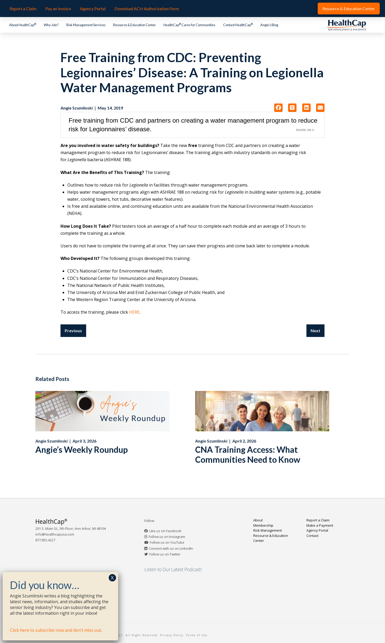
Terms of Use (196, 635)
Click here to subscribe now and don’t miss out (55, 630)
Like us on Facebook (165, 530)
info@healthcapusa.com (54, 534)
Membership (263, 525)
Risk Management (267, 530)
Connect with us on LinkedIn (171, 548)
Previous (73, 330)
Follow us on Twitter (164, 554)
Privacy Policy (171, 635)
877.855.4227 (45, 540)
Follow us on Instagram (167, 536)
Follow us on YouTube (167, 542)
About (258, 520)
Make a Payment (319, 525)
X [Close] (112, 577)
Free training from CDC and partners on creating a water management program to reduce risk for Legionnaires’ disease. (193, 125)
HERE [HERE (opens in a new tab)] (134, 312)
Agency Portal (317, 530)
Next (315, 330)
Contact (312, 535)
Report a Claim (317, 520)
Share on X (305, 130)
